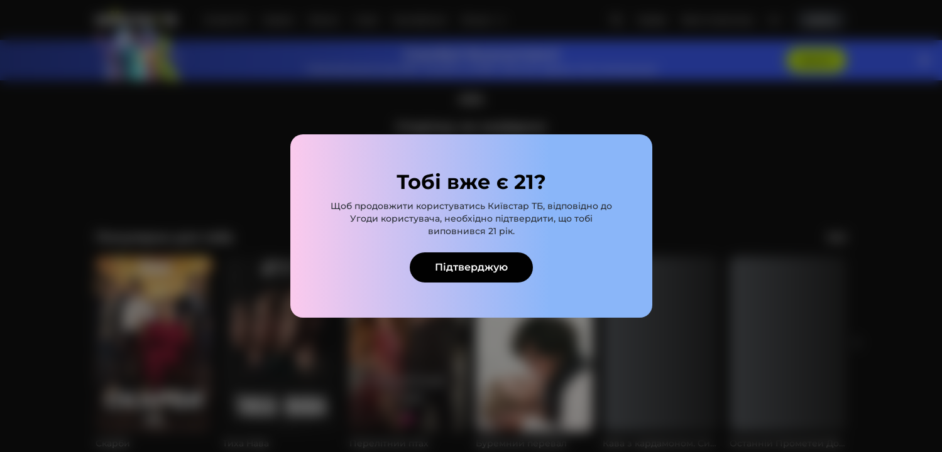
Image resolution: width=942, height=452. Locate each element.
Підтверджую (471, 267)
